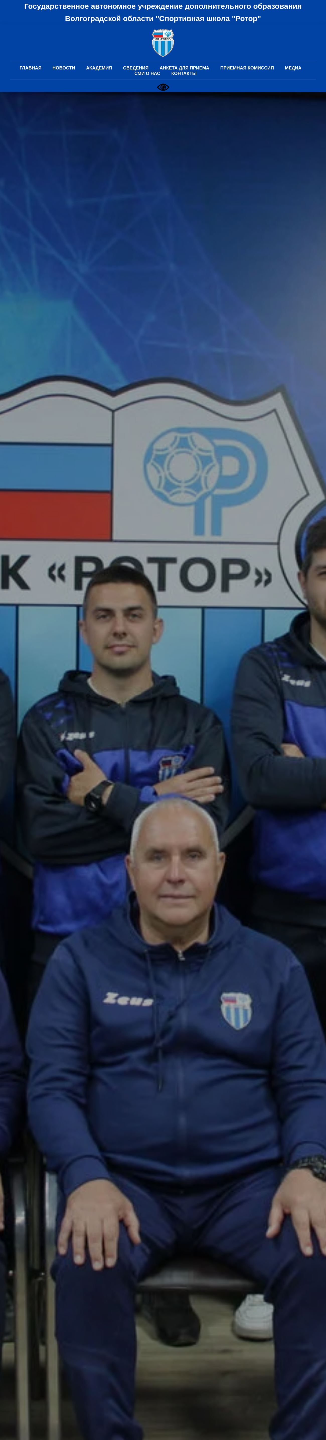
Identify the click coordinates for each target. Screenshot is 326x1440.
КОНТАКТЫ (184, 73)
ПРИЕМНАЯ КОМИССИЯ (247, 67)
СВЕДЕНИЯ (136, 67)
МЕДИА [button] (293, 67)
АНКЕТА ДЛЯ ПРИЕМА (184, 67)
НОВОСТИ (63, 67)
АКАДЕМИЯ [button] (99, 67)
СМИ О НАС (147, 73)
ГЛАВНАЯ (30, 67)
